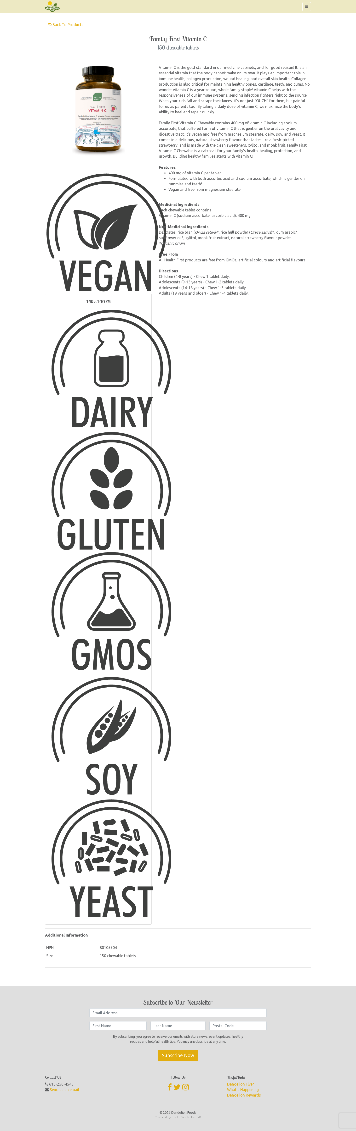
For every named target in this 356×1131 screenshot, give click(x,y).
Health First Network (185, 1117)
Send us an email (64, 1089)
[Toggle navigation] (306, 6)
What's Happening (243, 1089)
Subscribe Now (178, 1055)
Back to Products (65, 24)
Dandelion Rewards (244, 1095)
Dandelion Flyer (240, 1084)
